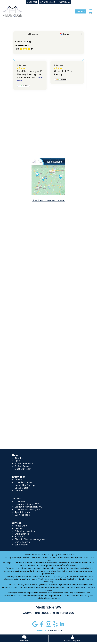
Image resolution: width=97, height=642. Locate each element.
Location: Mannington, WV (28, 506)
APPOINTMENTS (48, 1)
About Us (19, 458)
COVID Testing (22, 542)
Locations (20, 501)
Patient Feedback (24, 463)
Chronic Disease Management (31, 539)
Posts (17, 460)
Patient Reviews (23, 466)
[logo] (12, 11)
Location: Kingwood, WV (27, 509)
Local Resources (23, 482)
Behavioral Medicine (25, 531)
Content (19, 490)
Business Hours (22, 514)
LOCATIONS (64, 1)
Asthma (19, 528)
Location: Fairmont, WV (27, 504)
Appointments (22, 512)
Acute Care (21, 525)
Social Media (21, 487)
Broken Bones (22, 533)
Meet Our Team (23, 468)
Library (18, 479)
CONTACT (32, 1)
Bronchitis (20, 536)
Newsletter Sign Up (25, 485)
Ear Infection (21, 544)
